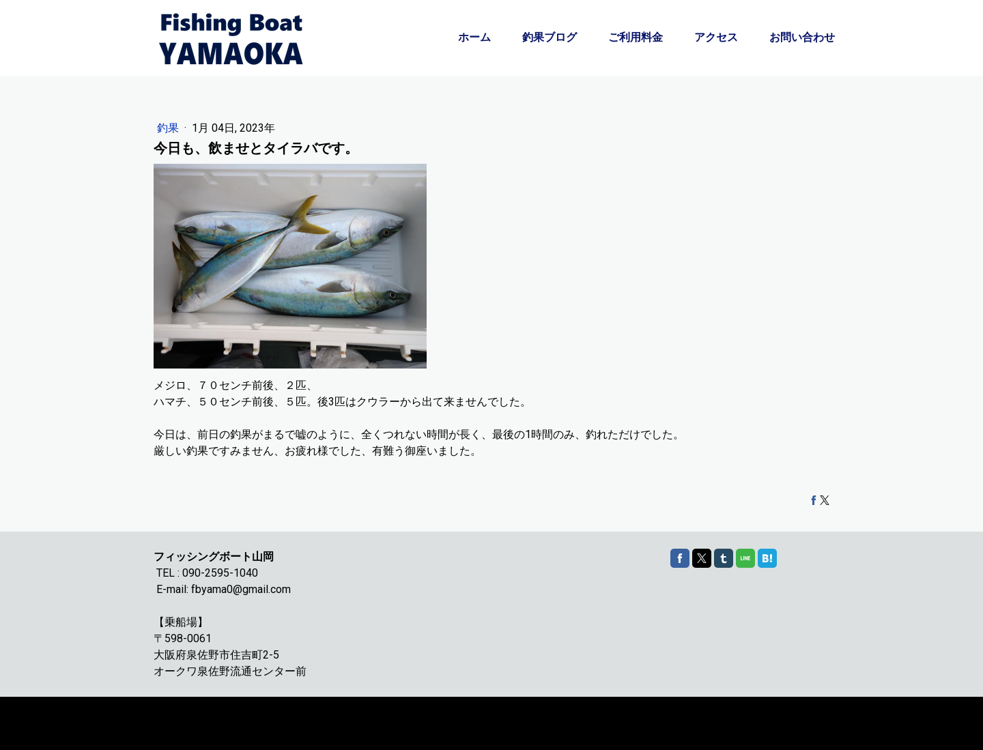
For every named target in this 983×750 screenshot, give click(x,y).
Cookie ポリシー (182, 717)
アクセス (716, 37)
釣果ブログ (549, 37)
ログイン (815, 730)
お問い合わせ (802, 37)
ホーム (474, 37)
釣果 (169, 127)
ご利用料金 (635, 37)
